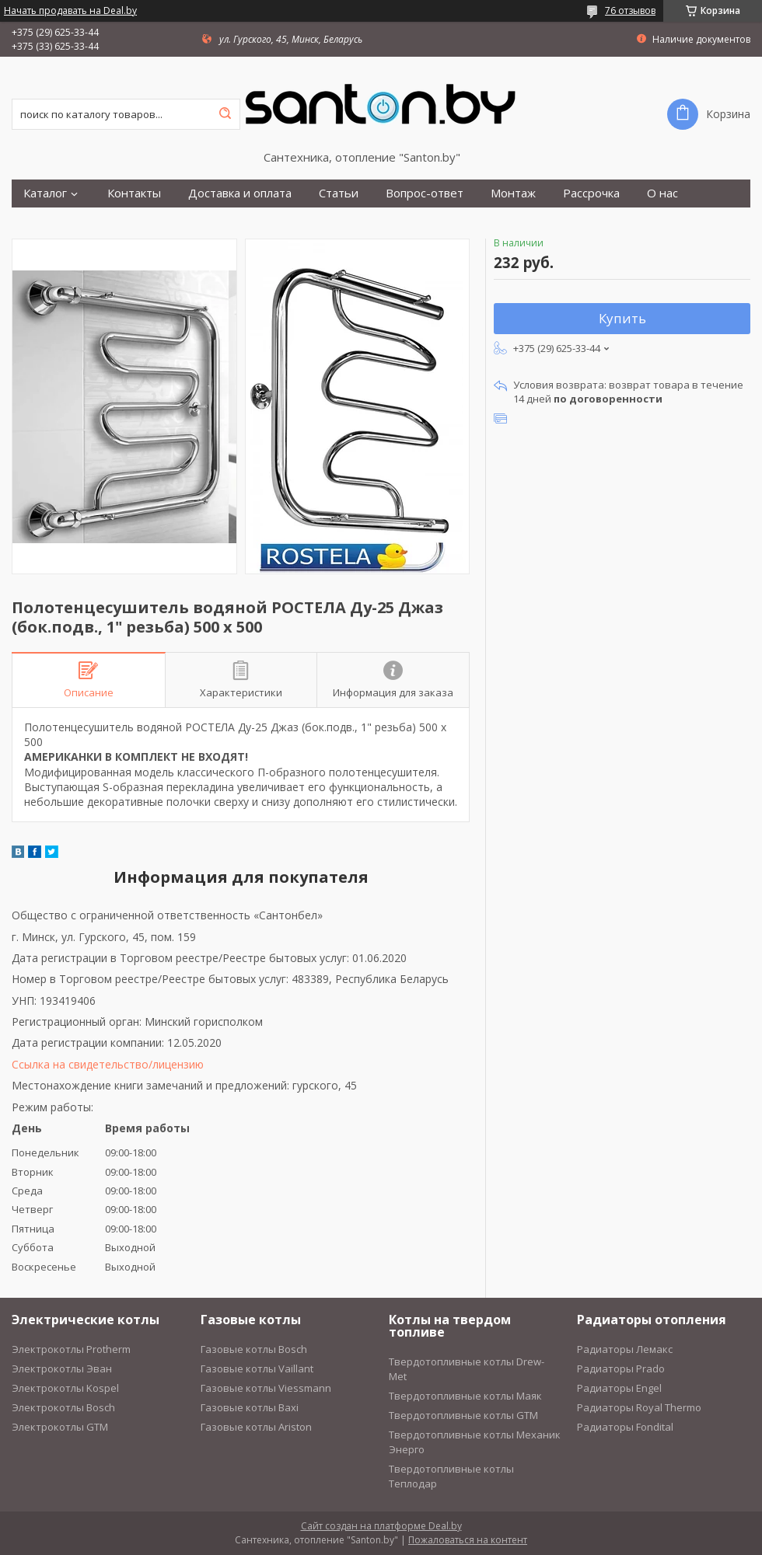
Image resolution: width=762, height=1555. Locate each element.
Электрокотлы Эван (62, 1368)
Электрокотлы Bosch (63, 1407)
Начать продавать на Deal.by (70, 10)
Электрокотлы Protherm (71, 1349)
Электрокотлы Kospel (65, 1388)
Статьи (338, 193)
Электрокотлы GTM (60, 1427)
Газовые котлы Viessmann (266, 1388)
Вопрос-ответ (424, 193)
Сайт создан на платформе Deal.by (381, 1525)
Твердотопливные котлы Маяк (465, 1396)
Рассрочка (591, 193)
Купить (622, 318)
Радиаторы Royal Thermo (639, 1407)
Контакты (134, 193)
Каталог (45, 193)
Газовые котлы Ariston (256, 1427)
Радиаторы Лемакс (625, 1349)
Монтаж (513, 193)
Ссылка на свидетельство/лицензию (108, 1064)
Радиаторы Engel (619, 1388)
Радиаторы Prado (621, 1368)
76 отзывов (630, 10)
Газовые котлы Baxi (250, 1407)
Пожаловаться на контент (467, 1539)
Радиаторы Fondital (625, 1427)
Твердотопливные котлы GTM (463, 1415)
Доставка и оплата (240, 193)
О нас (662, 193)
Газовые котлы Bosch (254, 1349)
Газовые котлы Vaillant (257, 1368)
